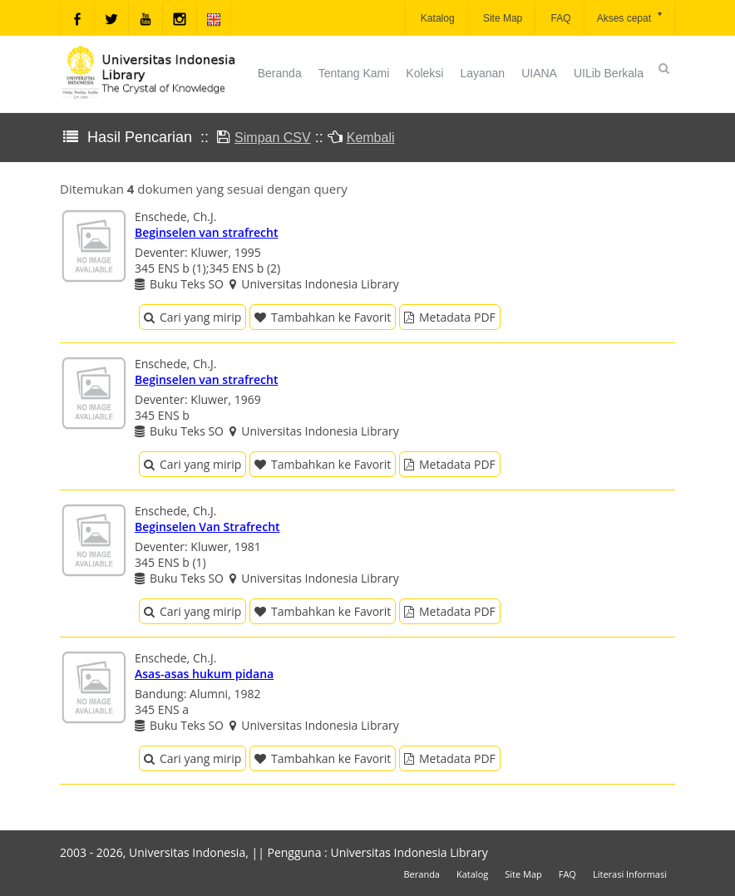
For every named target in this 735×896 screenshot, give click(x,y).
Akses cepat (630, 17)
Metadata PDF (450, 317)
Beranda (280, 73)
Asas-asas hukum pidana (204, 674)
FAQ (559, 18)
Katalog (436, 18)
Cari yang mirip (192, 317)
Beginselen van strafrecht (206, 232)
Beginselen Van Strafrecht (207, 526)
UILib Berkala (609, 73)
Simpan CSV (272, 137)
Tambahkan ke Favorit (322, 317)
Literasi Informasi (630, 874)
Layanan (482, 73)
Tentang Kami (354, 73)
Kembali (371, 137)
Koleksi (424, 73)
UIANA (539, 73)
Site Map (502, 18)
